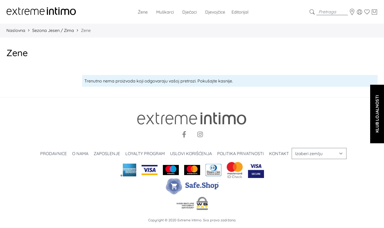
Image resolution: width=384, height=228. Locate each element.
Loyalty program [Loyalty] (145, 153)
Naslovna (15, 30)
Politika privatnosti (240, 153)
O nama (80, 153)
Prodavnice (53, 153)
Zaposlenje (107, 153)
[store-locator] (352, 12)
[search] (312, 12)
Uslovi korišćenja (191, 153)
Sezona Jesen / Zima (53, 30)
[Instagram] (200, 134)
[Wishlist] (367, 12)
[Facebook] (184, 134)
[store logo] (41, 12)
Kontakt (279, 153)
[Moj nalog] (359, 12)
